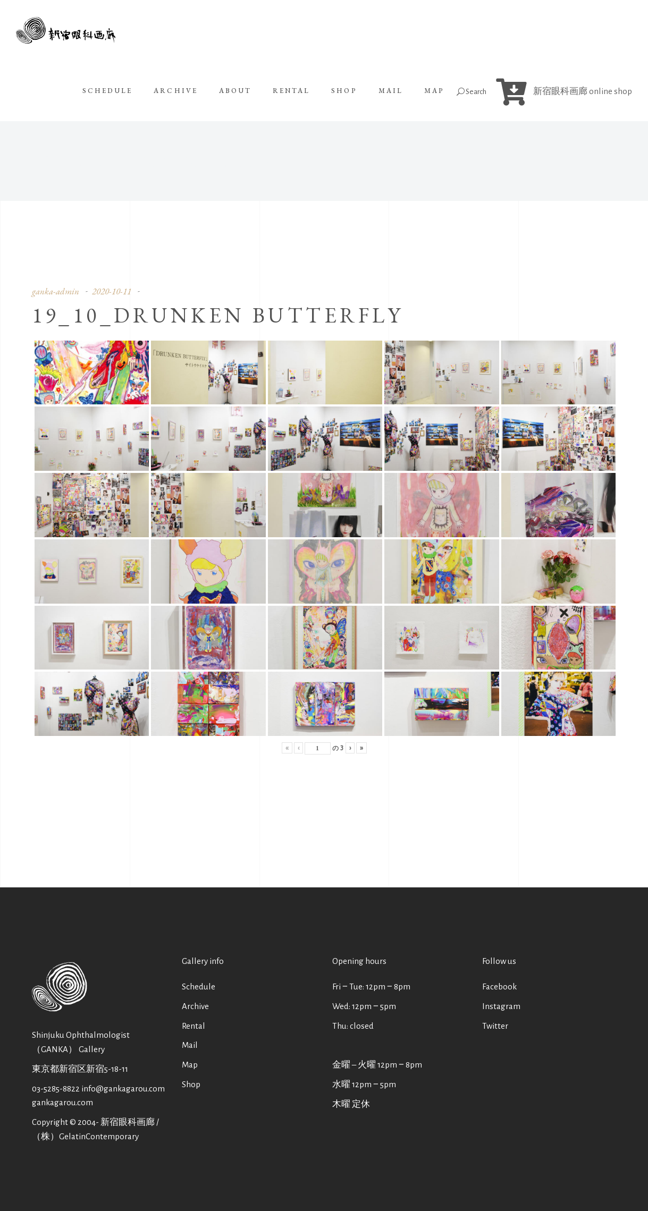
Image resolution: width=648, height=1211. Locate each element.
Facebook (499, 986)
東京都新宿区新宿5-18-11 (80, 1068)
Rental (193, 1025)
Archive (195, 1006)
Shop (191, 1084)
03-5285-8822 (56, 1088)
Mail (190, 1044)
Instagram (501, 1006)
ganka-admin (55, 291)
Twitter (495, 1025)
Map (190, 1064)
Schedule (198, 986)
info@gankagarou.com (123, 1088)
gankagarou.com (62, 1102)
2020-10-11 (111, 291)
